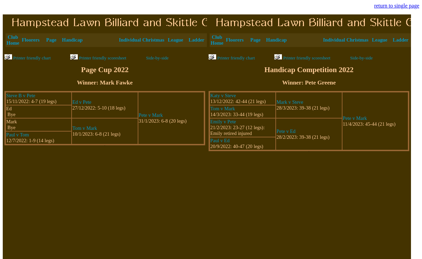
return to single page (396, 6)
